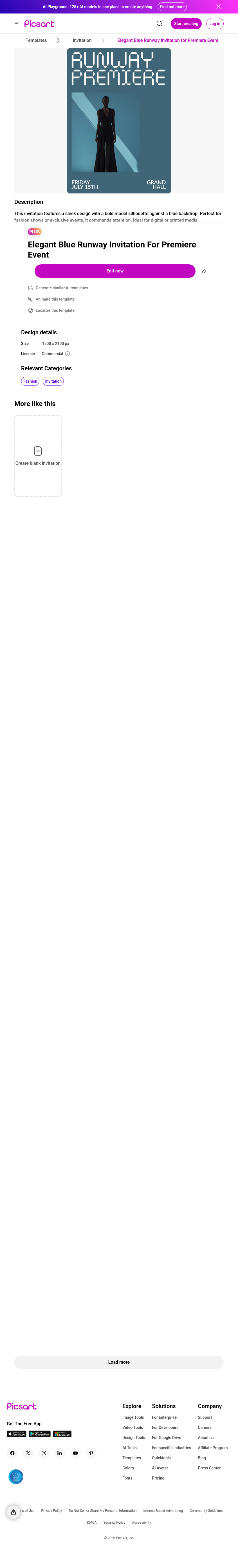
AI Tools (129, 1447)
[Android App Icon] (40, 1435)
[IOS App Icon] (16, 1435)
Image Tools (133, 1417)
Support (205, 1417)
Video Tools (132, 1427)
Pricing (158, 1478)
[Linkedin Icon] (59, 1453)
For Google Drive (166, 1437)
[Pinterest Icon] (91, 1453)
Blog (202, 1458)
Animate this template (55, 299)
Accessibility (141, 1523)
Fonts (127, 1478)
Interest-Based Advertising (163, 1511)
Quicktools (161, 1458)
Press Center (209, 1468)
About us (206, 1437)
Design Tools (133, 1437)
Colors (128, 1468)
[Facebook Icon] (12, 1453)
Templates (131, 1458)
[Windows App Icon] (62, 1435)
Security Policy (114, 1523)
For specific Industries (171, 1447)
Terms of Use (24, 1511)
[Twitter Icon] (28, 1453)
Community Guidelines (206, 1511)
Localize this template (55, 310)
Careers (205, 1427)
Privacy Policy (51, 1511)
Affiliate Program (213, 1447)
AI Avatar (160, 1468)
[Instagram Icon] (44, 1453)
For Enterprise (164, 1417)
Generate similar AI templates (62, 288)
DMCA (91, 1523)
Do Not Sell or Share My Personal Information (102, 1511)
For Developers (165, 1427)
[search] (159, 23)
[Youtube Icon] (75, 1453)
